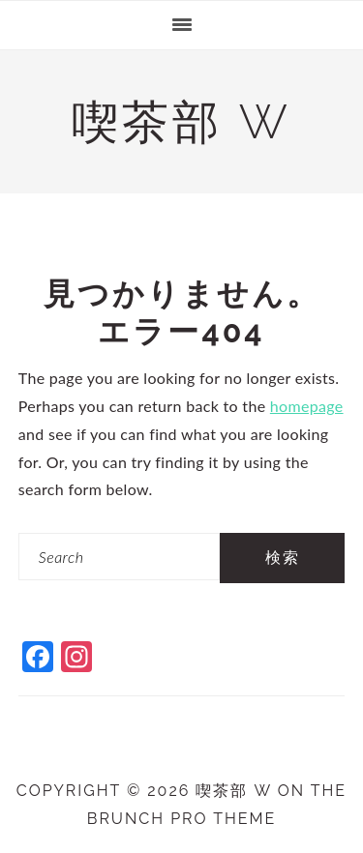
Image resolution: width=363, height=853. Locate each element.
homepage (307, 406)
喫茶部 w (181, 122)
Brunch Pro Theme (182, 818)
